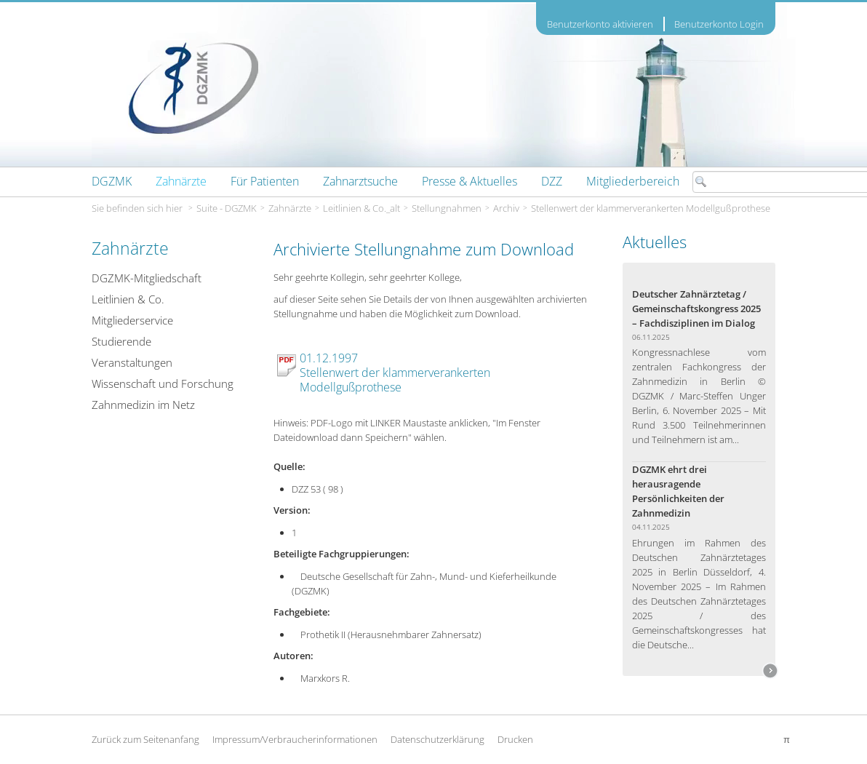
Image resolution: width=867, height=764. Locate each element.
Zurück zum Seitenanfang (145, 739)
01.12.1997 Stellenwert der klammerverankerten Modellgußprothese (395, 372)
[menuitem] (112, 181)
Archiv (506, 208)
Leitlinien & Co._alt (361, 208)
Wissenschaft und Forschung (162, 383)
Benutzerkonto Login (719, 24)
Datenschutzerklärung (437, 739)
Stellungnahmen (447, 208)
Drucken (515, 739)
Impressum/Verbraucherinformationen (294, 739)
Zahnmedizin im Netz (143, 404)
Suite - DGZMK (226, 208)
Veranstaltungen (132, 362)
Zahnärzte (289, 208)
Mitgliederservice (132, 320)
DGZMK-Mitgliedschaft (146, 278)
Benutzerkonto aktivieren (600, 24)
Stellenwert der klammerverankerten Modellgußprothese (650, 208)
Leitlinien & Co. (128, 299)
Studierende (121, 341)
